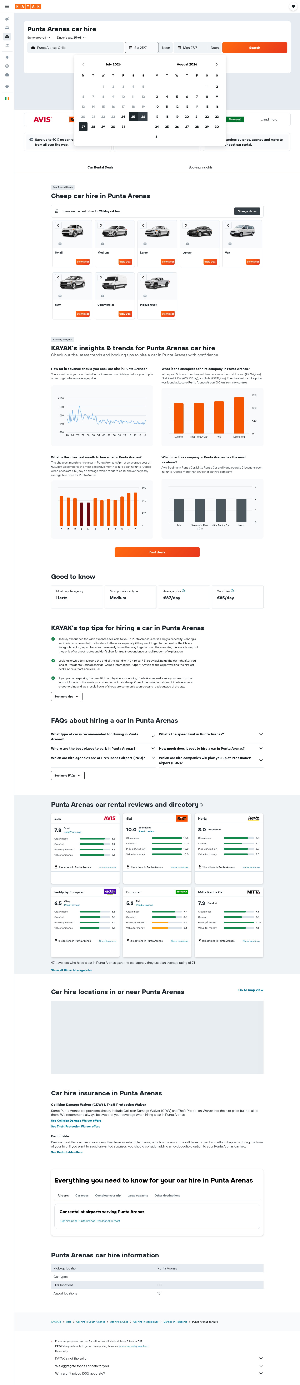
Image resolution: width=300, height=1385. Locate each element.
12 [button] (143, 96)
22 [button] (103, 116)
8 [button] (103, 96)
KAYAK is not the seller (159, 1358)
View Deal (83, 261)
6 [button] (83, 96)
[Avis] (110, 818)
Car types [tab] (82, 1195)
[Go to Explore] (7, 57)
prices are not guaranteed (133, 1346)
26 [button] (143, 116)
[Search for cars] (7, 37)
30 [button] (113, 126)
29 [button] (103, 126)
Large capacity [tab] (138, 1195)
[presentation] (201, 805)
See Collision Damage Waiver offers (76, 1120)
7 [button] (93, 96)
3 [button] (123, 86)
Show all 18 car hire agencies (71, 970)
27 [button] (83, 126)
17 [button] (123, 106)
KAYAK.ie (56, 1321)
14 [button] (93, 106)
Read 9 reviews (72, 831)
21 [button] (93, 116)
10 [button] (123, 96)
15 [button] (103, 106)
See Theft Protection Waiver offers (75, 1126)
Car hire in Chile (119, 1321)
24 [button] (123, 116)
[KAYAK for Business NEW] (7, 75)
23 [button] (113, 116)
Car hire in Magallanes (146, 1321)
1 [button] (103, 86)
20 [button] (83, 116)
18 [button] (133, 106)
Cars (68, 1321)
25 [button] (133, 116)
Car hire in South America (90, 1321)
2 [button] (113, 86)
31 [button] (123, 126)
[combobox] (39, 37)
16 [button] (113, 106)
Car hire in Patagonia (175, 1321)
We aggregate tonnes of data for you (159, 1365)
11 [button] (133, 96)
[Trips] (7, 87)
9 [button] (113, 96)
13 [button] (83, 106)
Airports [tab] (63, 1195)
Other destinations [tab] (167, 1195)
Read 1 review (146, 831)
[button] (7, 6)
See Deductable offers (66, 1152)
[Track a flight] (7, 66)
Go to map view (250, 990)
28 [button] (93, 126)
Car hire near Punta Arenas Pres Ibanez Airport (90, 1221)
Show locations (107, 867)
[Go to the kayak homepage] (28, 6)
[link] (157, 552)
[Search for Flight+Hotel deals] (7, 45)
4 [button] (133, 86)
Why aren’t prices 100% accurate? (159, 1373)
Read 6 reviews (144, 904)
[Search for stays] (7, 28)
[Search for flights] (7, 19)
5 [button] (143, 86)
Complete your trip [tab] (108, 1195)
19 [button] (143, 106)
